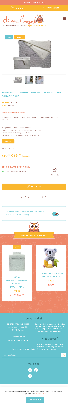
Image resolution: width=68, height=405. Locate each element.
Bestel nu (34, 186)
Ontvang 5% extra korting (34, 2)
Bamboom (11, 106)
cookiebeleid (40, 394)
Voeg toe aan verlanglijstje (34, 197)
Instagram (31, 376)
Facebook (31, 370)
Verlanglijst (51, 8)
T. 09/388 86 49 (18, 337)
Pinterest (37, 370)
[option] (34, 55)
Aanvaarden (35, 400)
